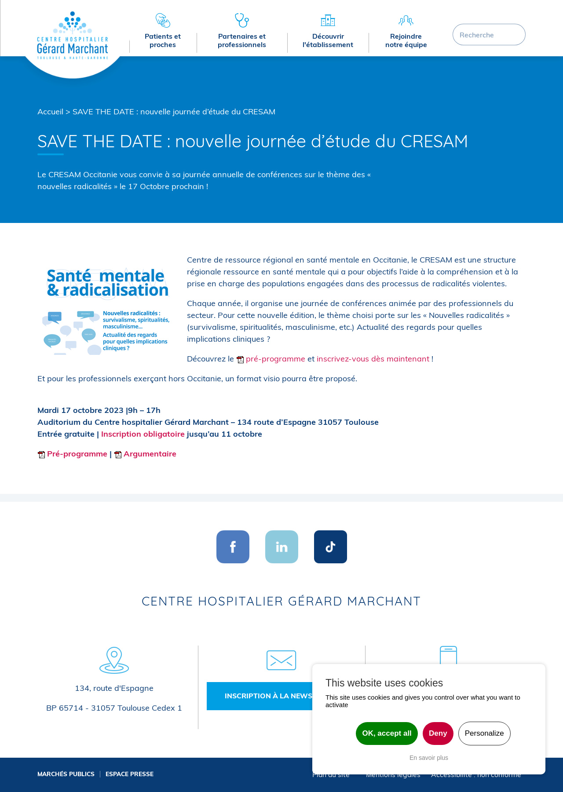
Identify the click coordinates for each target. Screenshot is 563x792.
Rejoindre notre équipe (406, 40)
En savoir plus (428, 757)
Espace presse (130, 773)
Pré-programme (72, 454)
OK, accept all (386, 733)
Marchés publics (66, 773)
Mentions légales (393, 774)
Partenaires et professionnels (242, 40)
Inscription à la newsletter (281, 695)
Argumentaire (145, 454)
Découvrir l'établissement (328, 40)
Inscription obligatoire (143, 434)
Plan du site (331, 774)
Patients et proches (163, 40)
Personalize (484, 733)
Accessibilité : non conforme (476, 774)
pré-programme (270, 359)
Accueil (50, 111)
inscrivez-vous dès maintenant (373, 359)
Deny (438, 733)
